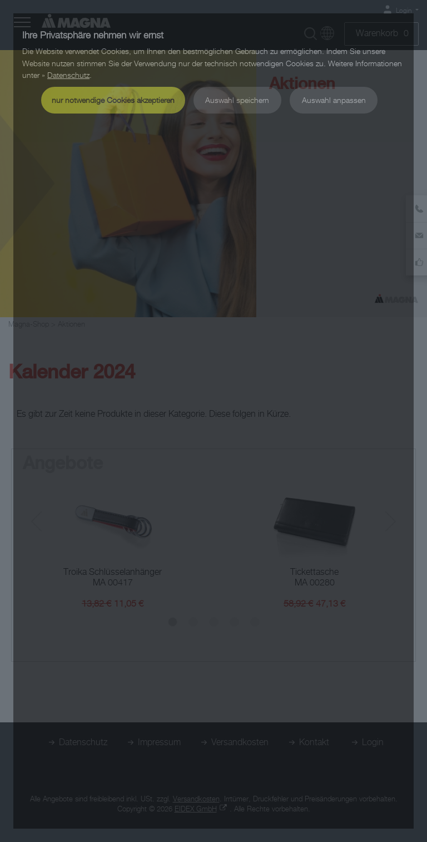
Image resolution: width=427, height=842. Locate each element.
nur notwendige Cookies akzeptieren (113, 100)
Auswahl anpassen (334, 100)
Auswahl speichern (237, 100)
